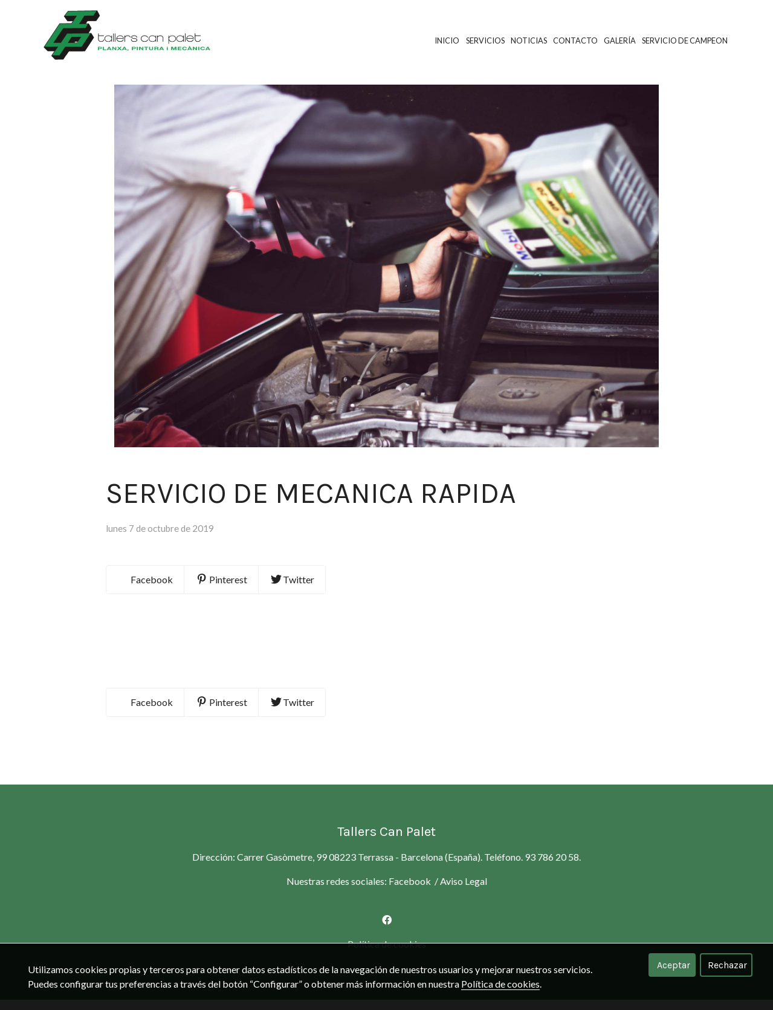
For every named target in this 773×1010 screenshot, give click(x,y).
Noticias (529, 40)
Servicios (485, 40)
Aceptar (673, 965)
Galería (620, 40)
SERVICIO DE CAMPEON (685, 40)
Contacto (575, 40)
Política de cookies (500, 983)
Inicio (447, 40)
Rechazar (727, 965)
